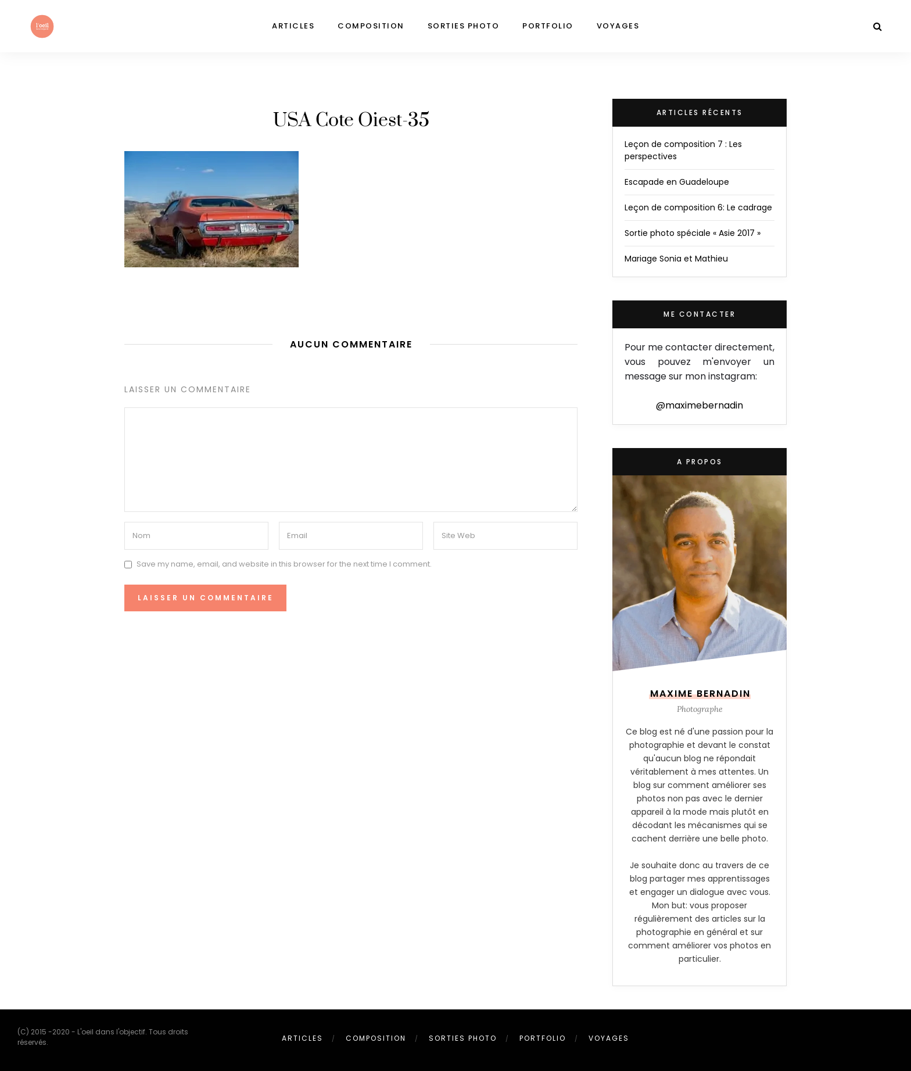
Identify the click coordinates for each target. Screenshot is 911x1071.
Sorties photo (464, 25)
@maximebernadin (699, 405)
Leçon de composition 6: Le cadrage (698, 207)
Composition (371, 25)
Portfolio (547, 25)
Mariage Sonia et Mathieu (676, 258)
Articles (293, 25)
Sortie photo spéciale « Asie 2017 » (693, 233)
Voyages (618, 25)
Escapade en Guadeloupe (677, 182)
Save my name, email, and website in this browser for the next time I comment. (284, 563)
